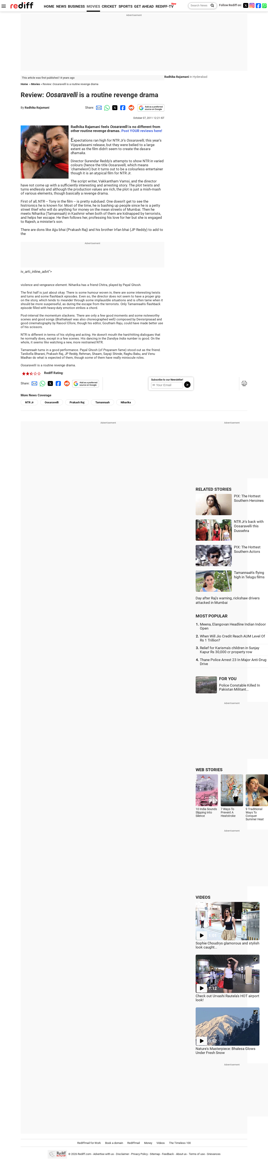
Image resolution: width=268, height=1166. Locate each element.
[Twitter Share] (114, 107)
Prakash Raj (77, 402)
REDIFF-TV (164, 6)
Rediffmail (133, 1143)
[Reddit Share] (130, 107)
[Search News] (211, 5)
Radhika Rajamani (37, 107)
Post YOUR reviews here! (141, 131)
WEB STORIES (209, 769)
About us (181, 1154)
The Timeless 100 (180, 1143)
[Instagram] (252, 5)
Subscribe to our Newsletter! (167, 379)
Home (24, 84)
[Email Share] (98, 107)
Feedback (168, 1154)
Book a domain (114, 1143)
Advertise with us (103, 1154)
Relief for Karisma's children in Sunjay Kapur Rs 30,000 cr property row (229, 650)
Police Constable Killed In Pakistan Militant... (239, 687)
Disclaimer (122, 1154)
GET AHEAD (144, 6)
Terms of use (197, 1154)
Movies (35, 84)
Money (148, 1143)
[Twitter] (245, 5)
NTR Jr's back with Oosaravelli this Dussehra (249, 526)
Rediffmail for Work (89, 1143)
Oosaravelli (52, 402)
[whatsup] (265, 5)
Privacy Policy (139, 1154)
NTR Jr (29, 402)
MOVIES (93, 6)
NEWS (61, 6)
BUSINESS (76, 6)
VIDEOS (203, 897)
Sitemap (155, 1154)
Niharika (126, 402)
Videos (160, 1143)
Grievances (214, 1154)
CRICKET (109, 6)
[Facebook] (258, 5)
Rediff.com (84, 1154)
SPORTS (125, 6)
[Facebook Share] (122, 107)
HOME (49, 6)
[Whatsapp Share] (106, 107)
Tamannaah (102, 402)
